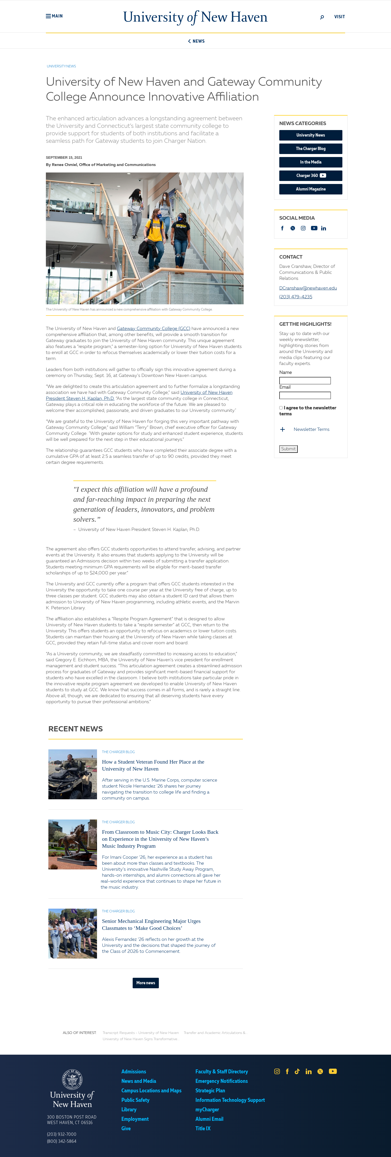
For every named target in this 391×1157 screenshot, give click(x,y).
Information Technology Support (230, 1100)
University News (310, 135)
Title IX (203, 1129)
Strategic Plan (210, 1091)
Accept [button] (262, 1149)
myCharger (207, 1110)
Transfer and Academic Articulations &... (216, 1033)
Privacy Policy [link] (232, 1149)
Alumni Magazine (311, 189)
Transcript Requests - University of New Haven (141, 1033)
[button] (54, 16)
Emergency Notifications (222, 1081)
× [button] (387, 1145)
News (195, 41)
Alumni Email (209, 1119)
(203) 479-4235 (295, 297)
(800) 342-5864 (62, 1141)
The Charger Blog (311, 149)
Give (126, 1129)
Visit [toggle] (339, 17)
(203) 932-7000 (62, 1134)
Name (285, 372)
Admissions (133, 1072)
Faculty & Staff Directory (222, 1072)
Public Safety (135, 1100)
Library (129, 1110)
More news (145, 983)
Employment (135, 1119)
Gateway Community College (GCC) (153, 329)
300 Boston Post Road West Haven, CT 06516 (72, 1120)
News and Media (138, 1081)
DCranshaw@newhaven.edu (308, 288)
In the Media (310, 162)
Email (285, 387)
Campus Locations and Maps (151, 1091)
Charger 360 (319, 175)
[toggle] (322, 17)
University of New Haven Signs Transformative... (141, 1039)
